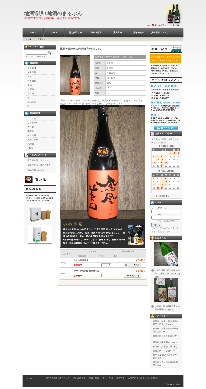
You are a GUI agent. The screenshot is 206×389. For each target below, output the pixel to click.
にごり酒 (32, 118)
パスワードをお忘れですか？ (165, 228)
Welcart (177, 384)
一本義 (31, 93)
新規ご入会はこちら (160, 231)
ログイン (41, 39)
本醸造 (31, 131)
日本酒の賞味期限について (57, 378)
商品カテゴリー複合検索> (36, 56)
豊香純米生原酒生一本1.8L (165, 342)
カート (54, 32)
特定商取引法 (75, 32)
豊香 (30, 76)
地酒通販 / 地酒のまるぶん (53, 13)
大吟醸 (31, 127)
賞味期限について (159, 32)
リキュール (33, 122)
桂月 (30, 106)
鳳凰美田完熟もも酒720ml (165, 336)
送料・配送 (96, 32)
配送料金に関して (36, 170)
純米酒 (31, 144)
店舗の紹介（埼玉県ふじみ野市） (143, 378)
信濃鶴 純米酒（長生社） (165, 346)
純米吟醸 (32, 135)
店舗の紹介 (138, 32)
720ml (30, 148)
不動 (30, 85)
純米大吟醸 (33, 139)
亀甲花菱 (32, 72)
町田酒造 (32, 81)
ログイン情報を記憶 (163, 221)
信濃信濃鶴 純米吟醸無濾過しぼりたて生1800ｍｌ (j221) (167, 273)
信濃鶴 (31, 89)
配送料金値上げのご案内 (39, 165)
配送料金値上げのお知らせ (40, 160)
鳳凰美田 (32, 68)
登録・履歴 (94, 378)
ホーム (33, 32)
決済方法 (117, 32)
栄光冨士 (32, 102)
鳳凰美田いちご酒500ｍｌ (165, 350)
